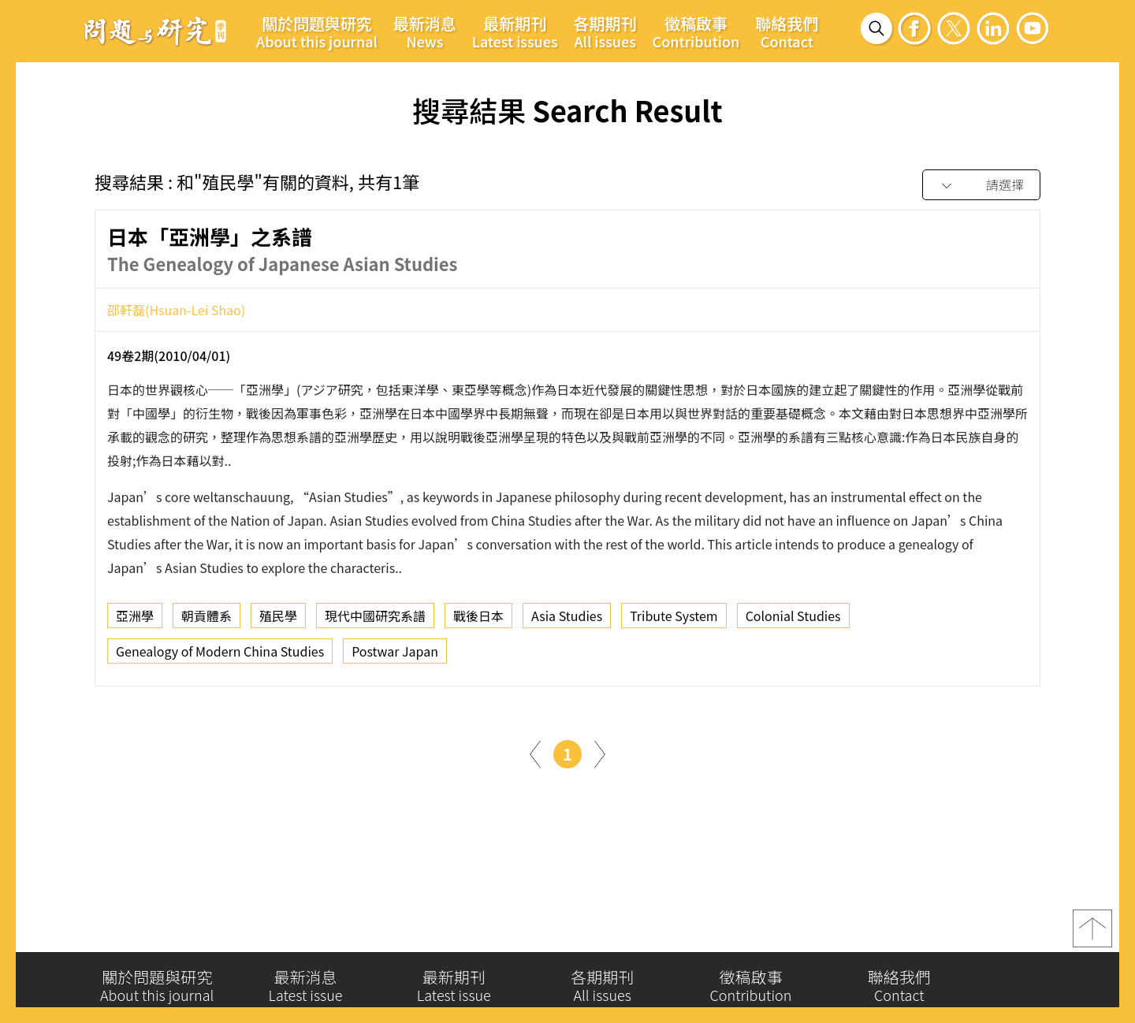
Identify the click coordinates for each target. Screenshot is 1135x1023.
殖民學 (278, 620)
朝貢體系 (206, 620)
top (1092, 935)
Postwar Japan (395, 655)
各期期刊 (605, 31)
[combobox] (981, 185)
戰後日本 (478, 620)
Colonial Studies (793, 620)
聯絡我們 (786, 31)
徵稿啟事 (696, 31)
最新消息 (424, 31)
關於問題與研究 (317, 31)
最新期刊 (515, 31)
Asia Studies (566, 620)
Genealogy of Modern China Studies (220, 655)
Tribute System (674, 620)
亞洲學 (135, 620)
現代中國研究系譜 (375, 620)
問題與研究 (155, 30)
